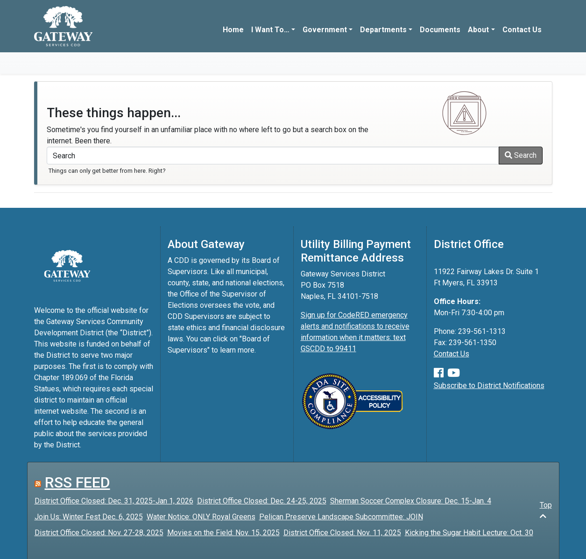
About (478, 29)
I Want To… (270, 29)
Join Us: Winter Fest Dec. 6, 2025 (89, 516)
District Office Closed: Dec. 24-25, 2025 (261, 500)
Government (325, 29)
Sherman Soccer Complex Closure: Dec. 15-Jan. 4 (410, 500)
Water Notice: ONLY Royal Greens (201, 516)
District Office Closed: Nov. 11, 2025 (342, 532)
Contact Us (522, 29)
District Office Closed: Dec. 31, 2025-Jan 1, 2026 (114, 500)
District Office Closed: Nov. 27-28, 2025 (99, 532)
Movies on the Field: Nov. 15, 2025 (223, 532)
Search (521, 155)
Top (546, 510)
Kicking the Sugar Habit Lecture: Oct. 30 (469, 532)
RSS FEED (77, 482)
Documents (440, 29)
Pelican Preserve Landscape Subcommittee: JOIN (341, 516)
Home (233, 29)
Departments (383, 29)
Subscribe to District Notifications (489, 385)
